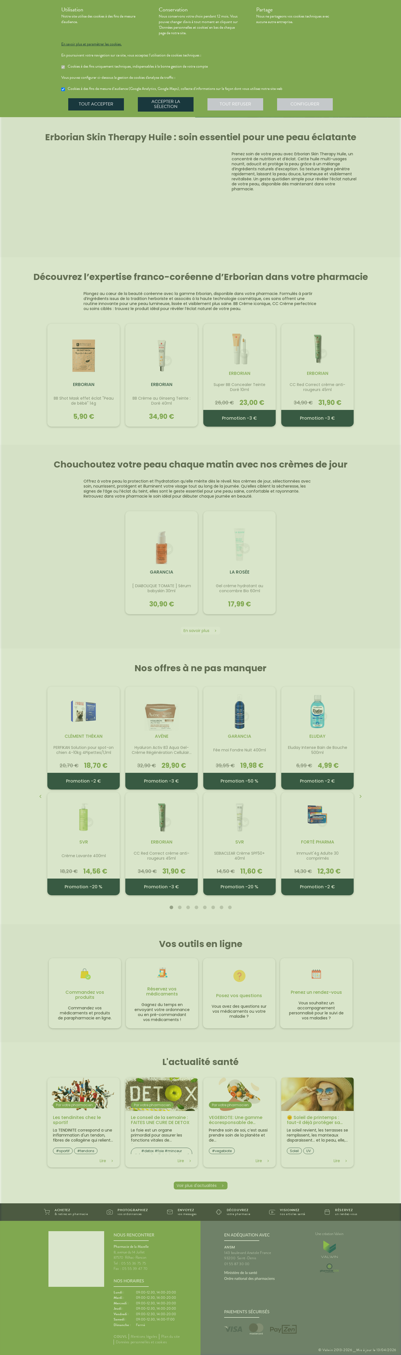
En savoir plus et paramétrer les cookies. (91, 44)
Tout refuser (235, 104)
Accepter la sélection (165, 104)
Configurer (304, 104)
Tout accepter (96, 104)
